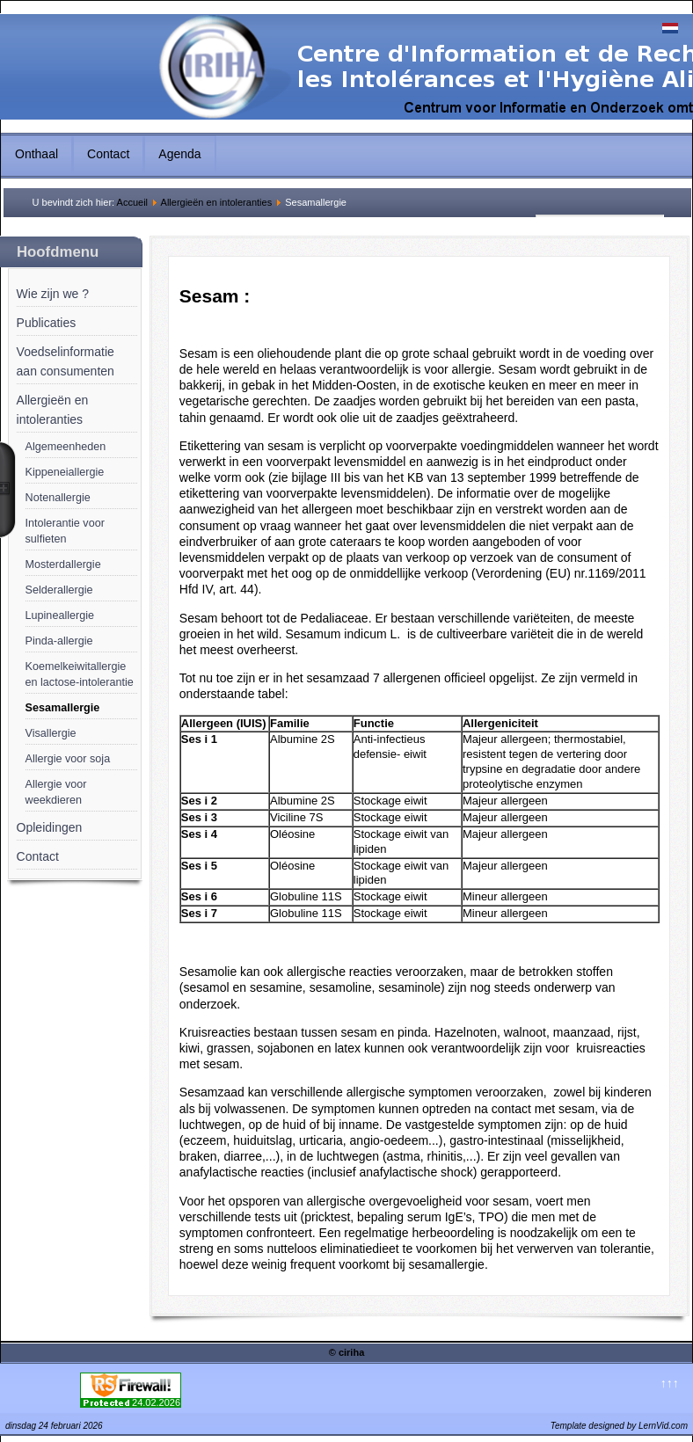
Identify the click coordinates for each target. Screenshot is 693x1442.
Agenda (179, 154)
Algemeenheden (66, 447)
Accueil (132, 202)
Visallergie (51, 733)
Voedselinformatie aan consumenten (65, 361)
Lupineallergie (60, 615)
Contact (108, 154)
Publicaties (47, 323)
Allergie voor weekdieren (56, 792)
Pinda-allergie (59, 641)
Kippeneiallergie (65, 472)
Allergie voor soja (68, 759)
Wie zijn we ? (53, 294)
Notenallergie (58, 498)
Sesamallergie (63, 708)
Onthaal (36, 154)
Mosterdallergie (63, 564)
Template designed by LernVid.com (619, 1426)
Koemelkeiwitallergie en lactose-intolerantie (80, 674)
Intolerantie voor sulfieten (65, 531)
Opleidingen (50, 827)
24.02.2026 (156, 1402)
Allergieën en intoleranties (217, 202)
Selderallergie (59, 590)
